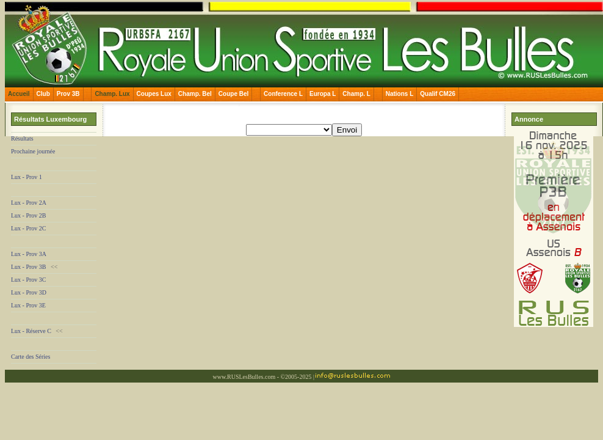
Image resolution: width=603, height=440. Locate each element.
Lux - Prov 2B (28, 215)
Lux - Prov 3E (28, 305)
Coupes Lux (154, 93)
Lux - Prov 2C (28, 228)
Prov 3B (68, 93)
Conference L (283, 93)
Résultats (22, 138)
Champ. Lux (112, 93)
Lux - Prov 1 (26, 177)
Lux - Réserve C (31, 331)
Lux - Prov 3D (28, 292)
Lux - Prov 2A (28, 202)
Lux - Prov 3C (28, 279)
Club (43, 93)
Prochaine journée (33, 151)
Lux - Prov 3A (28, 254)
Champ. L (356, 93)
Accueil (19, 93)
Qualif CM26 (437, 93)
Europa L (322, 93)
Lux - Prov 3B (28, 266)
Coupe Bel (233, 93)
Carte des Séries (30, 356)
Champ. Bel (195, 93)
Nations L (400, 93)
